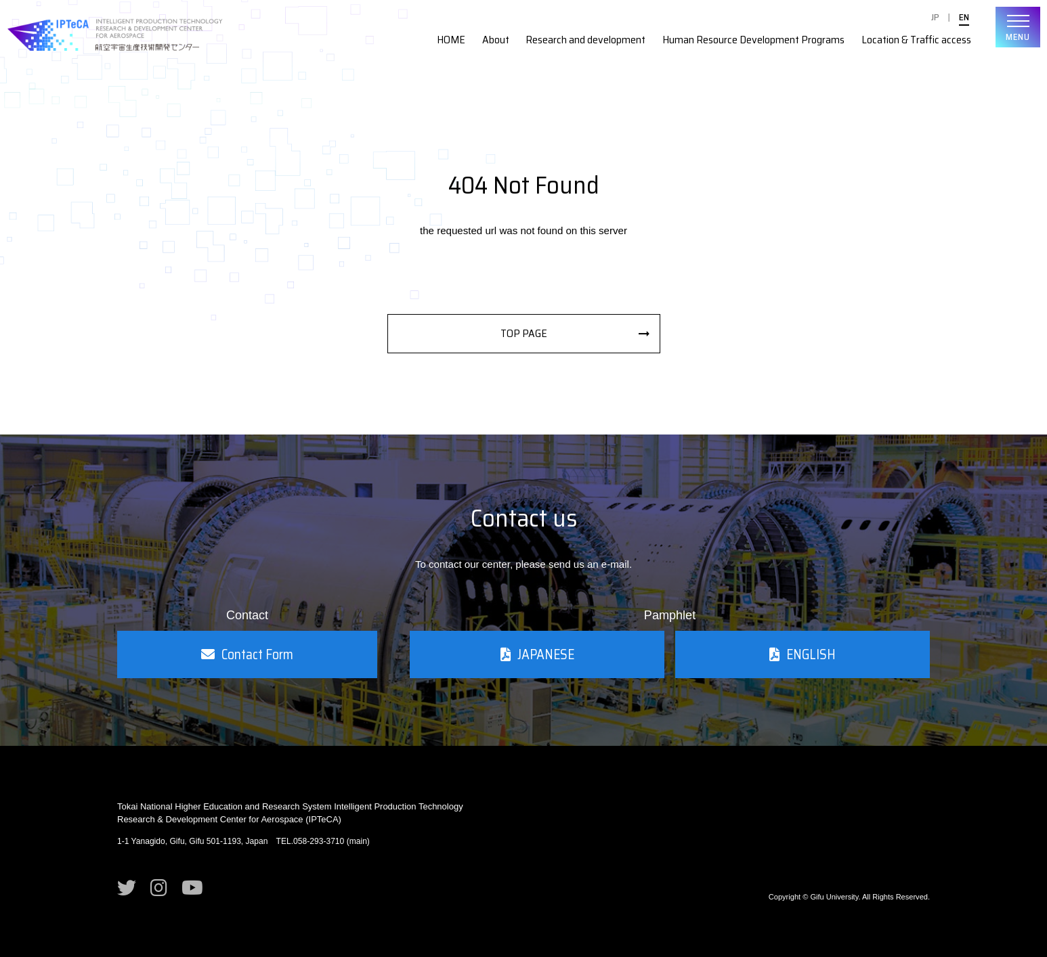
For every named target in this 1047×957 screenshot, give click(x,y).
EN (964, 17)
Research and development (585, 39)
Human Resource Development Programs (753, 39)
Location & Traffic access (916, 39)
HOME (451, 39)
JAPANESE (537, 654)
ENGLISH (802, 654)
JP (935, 17)
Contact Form (247, 654)
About (495, 39)
